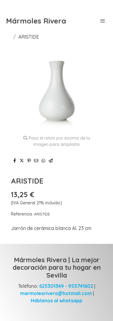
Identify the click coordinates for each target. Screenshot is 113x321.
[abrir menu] (102, 21)
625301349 (51, 286)
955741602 (80, 286)
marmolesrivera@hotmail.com (56, 293)
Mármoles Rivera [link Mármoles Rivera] (36, 21)
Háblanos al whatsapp (56, 300)
